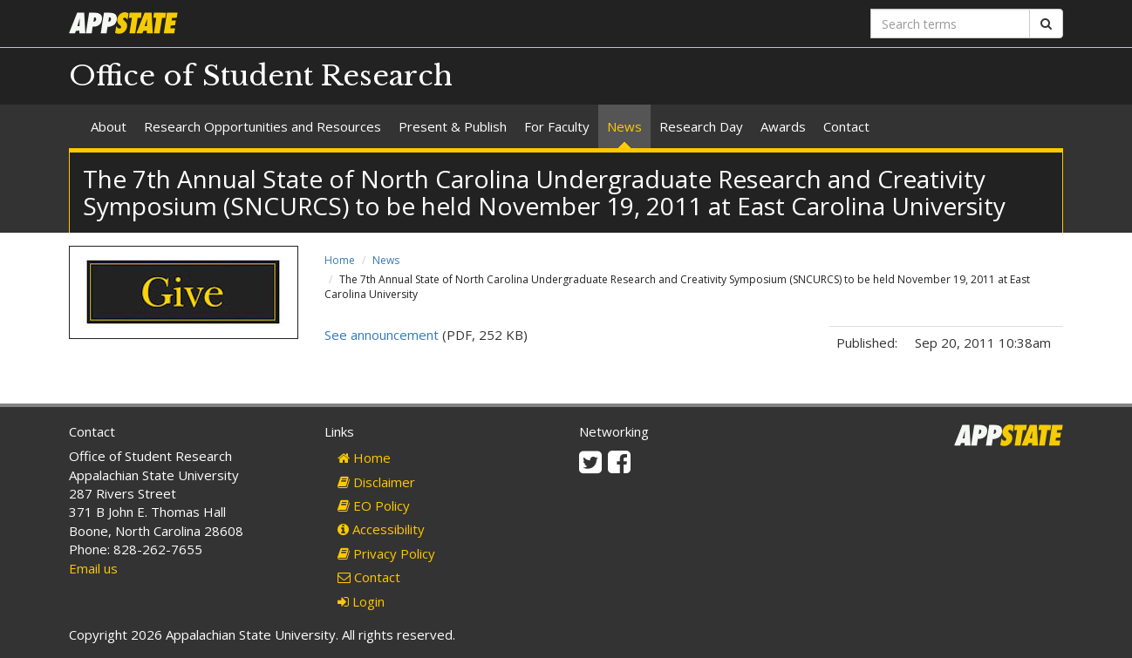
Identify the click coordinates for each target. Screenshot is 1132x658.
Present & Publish (453, 126)
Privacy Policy (386, 553)
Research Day (701, 126)
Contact (846, 126)
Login (361, 601)
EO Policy (374, 505)
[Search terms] (950, 23)
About (108, 126)
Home (339, 260)
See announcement (381, 334)
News (624, 126)
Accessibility (381, 529)
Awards (783, 126)
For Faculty (557, 126)
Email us (93, 568)
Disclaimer (376, 482)
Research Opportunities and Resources (262, 126)
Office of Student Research (261, 75)
